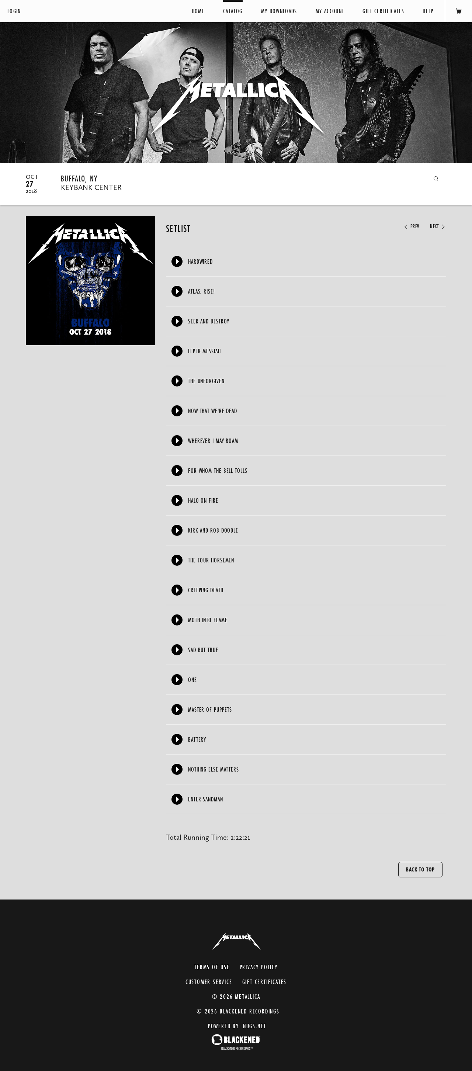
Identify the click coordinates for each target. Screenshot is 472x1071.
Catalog (232, 11)
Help (428, 11)
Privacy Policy (259, 967)
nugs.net (254, 1026)
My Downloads (279, 11)
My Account (330, 11)
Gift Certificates (383, 11)
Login (14, 11)
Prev (411, 226)
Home (198, 11)
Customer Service (208, 981)
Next (438, 226)
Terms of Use (212, 967)
